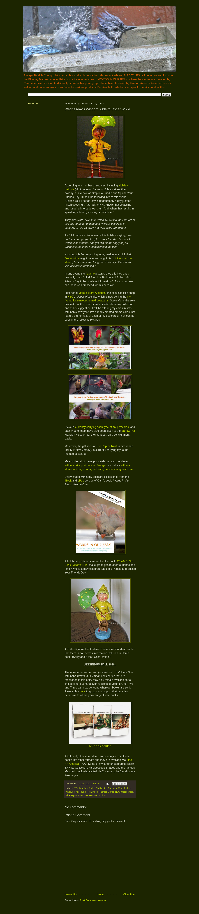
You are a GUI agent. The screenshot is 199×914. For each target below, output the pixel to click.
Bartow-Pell (128, 430)
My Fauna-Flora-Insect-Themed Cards (95, 792)
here (82, 691)
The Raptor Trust (106, 446)
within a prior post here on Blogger (85, 465)
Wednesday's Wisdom (95, 795)
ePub (81, 480)
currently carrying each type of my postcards (101, 427)
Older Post (129, 894)
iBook (68, 480)
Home (100, 894)
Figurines (112, 788)
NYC (70, 296)
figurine (90, 273)
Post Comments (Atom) (93, 900)
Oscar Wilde (72, 258)
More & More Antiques (92, 292)
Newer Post (71, 894)
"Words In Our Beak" (84, 788)
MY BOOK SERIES (100, 746)
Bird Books (101, 788)
